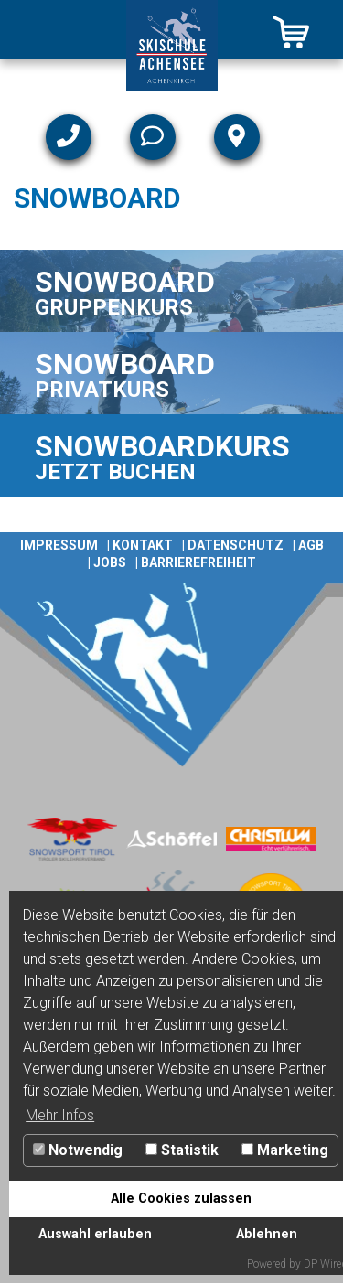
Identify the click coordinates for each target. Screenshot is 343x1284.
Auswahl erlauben (95, 1234)
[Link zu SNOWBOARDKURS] (171, 455)
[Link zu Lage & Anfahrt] (237, 137)
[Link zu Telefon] (68, 137)
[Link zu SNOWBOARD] (171, 291)
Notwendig (78, 1150)
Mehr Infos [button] (60, 1115)
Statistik (182, 1150)
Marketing (284, 1150)
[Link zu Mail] (153, 137)
